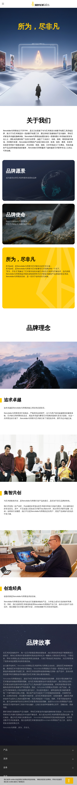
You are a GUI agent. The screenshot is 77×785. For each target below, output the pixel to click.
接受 (69, 781)
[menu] (3, 4)
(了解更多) (20, 782)
